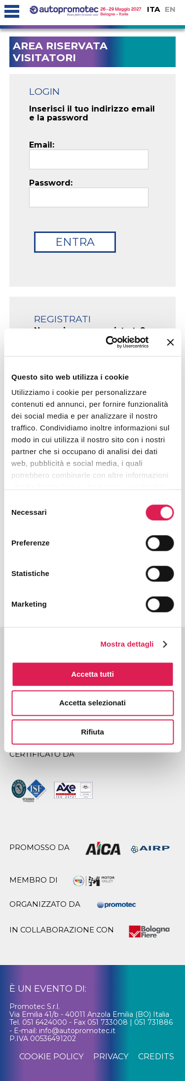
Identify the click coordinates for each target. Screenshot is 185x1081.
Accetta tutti (92, 674)
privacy (110, 1056)
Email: (41, 145)
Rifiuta (92, 732)
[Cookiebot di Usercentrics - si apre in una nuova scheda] (110, 342)
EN (170, 9)
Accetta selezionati (92, 703)
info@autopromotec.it (77, 1030)
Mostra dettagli (126, 644)
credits (156, 1056)
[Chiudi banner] (170, 342)
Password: (51, 183)
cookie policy (51, 1056)
